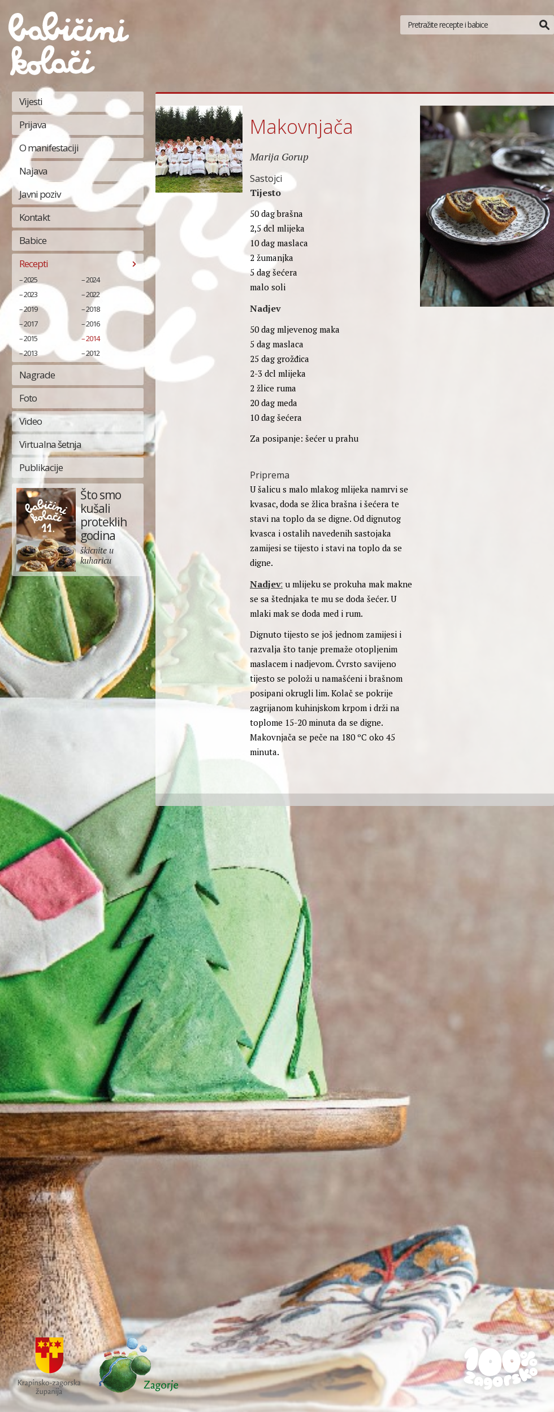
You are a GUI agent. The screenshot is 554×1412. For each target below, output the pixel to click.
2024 (92, 279)
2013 (30, 353)
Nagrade (37, 374)
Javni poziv (39, 194)
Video (30, 421)
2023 (30, 294)
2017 (30, 324)
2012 (92, 353)
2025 (30, 279)
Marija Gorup (279, 156)
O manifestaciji (49, 147)
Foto (28, 397)
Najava (33, 170)
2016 (92, 324)
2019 (30, 309)
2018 (92, 309)
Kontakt (34, 217)
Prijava (32, 124)
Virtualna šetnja (50, 444)
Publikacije (41, 467)
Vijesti (30, 101)
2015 (30, 338)
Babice (32, 240)
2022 (92, 294)
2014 (92, 338)
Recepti (33, 263)
